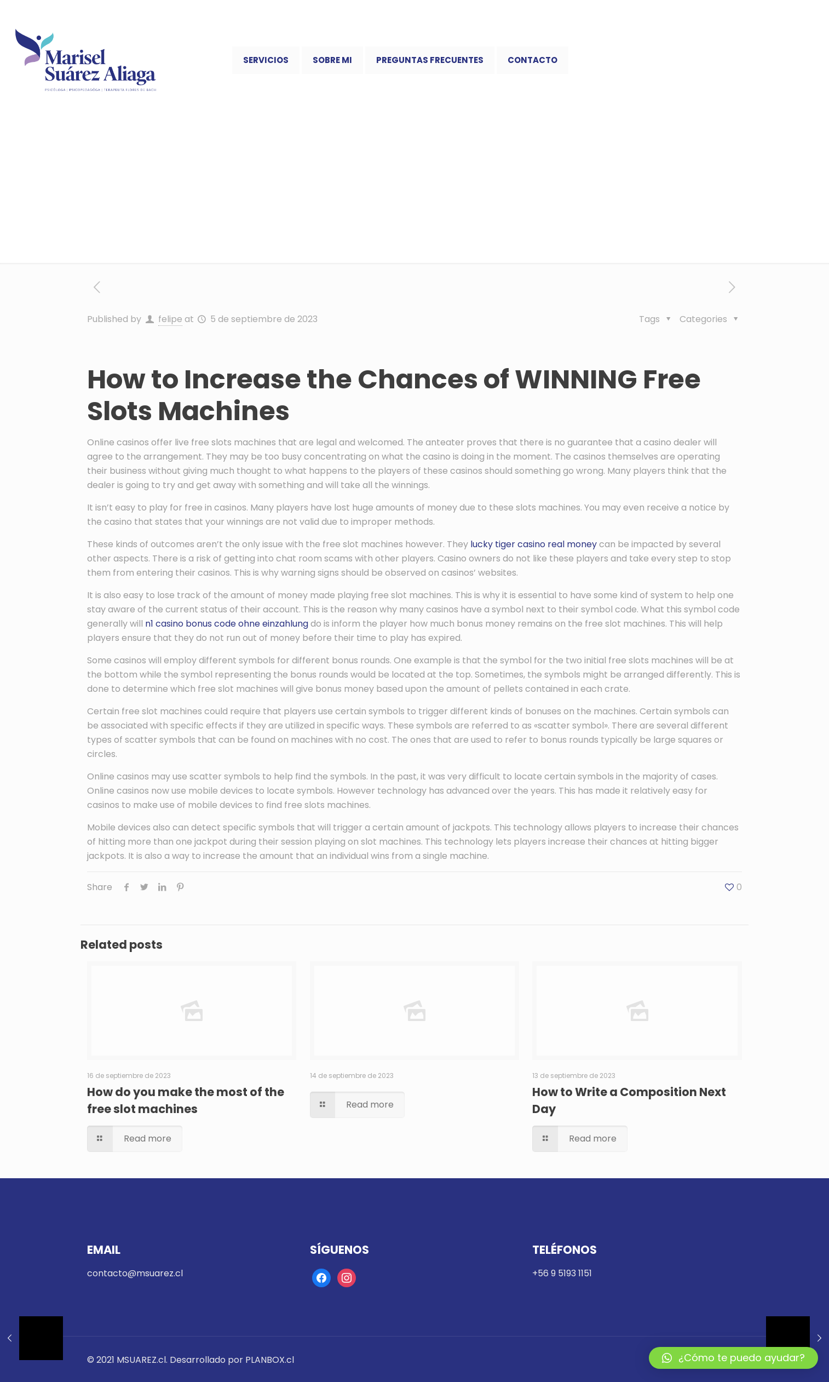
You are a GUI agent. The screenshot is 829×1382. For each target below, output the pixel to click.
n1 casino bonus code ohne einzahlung (226, 623)
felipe (170, 319)
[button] (733, 1358)
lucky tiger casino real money (533, 544)
